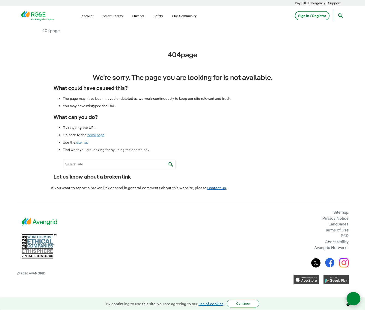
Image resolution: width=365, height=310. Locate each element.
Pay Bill (300, 3)
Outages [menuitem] (138, 16)
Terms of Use (337, 230)
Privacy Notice (335, 218)
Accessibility (337, 241)
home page (95, 135)
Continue (243, 303)
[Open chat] (353, 298)
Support (334, 3)
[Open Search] (339, 15)
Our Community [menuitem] (184, 16)
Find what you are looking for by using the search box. (106, 150)
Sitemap (340, 212)
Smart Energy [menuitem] (113, 16)
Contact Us (217, 187)
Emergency (317, 3)
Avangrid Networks (331, 247)
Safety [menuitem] (158, 16)
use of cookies (211, 303)
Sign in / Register (312, 15)
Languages (338, 224)
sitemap (82, 142)
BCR (345, 235)
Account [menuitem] (87, 16)
